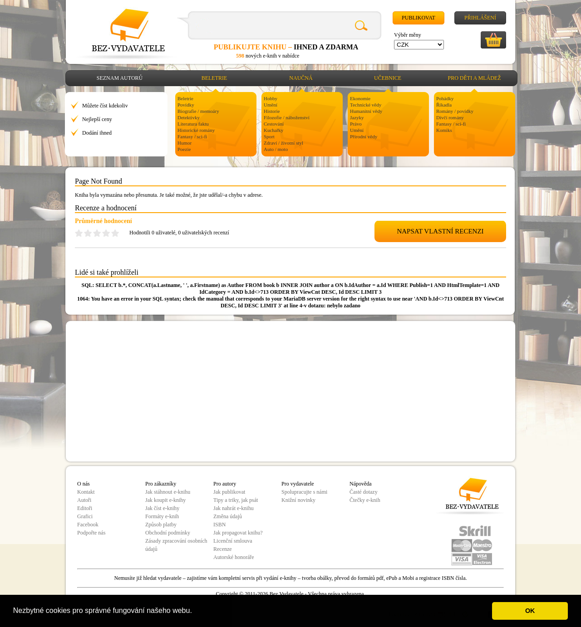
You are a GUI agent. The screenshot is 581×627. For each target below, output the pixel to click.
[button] (195, 611)
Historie (272, 111)
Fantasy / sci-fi (192, 136)
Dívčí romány (450, 117)
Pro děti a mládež (474, 78)
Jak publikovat (229, 492)
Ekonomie (360, 98)
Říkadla (444, 104)
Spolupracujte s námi (304, 492)
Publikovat (418, 18)
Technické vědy (365, 104)
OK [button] (530, 610)
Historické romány (196, 130)
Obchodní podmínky (167, 533)
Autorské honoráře (233, 557)
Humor (184, 143)
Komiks (444, 130)
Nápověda (361, 484)
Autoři (84, 500)
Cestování (274, 123)
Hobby (270, 98)
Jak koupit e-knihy (165, 500)
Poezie (184, 149)
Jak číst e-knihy (162, 508)
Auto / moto (276, 149)
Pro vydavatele (297, 484)
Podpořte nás (91, 533)
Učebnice (387, 78)
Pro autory (224, 484)
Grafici (85, 516)
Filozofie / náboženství (287, 117)
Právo (356, 123)
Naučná (300, 78)
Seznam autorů (120, 78)
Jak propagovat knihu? (238, 533)
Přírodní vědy (363, 136)
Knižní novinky (298, 500)
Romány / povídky (454, 111)
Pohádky (445, 98)
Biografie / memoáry (198, 111)
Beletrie (214, 78)
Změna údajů (227, 516)
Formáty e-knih (162, 516)
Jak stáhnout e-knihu (167, 492)
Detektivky (188, 117)
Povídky (185, 104)
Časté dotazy (364, 492)
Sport (269, 136)
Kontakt (86, 492)
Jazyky (357, 117)
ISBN (219, 524)
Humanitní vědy (366, 111)
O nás (83, 484)
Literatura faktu (193, 123)
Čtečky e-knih (365, 500)
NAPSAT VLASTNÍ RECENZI (440, 231)
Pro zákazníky (160, 484)
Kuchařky (273, 130)
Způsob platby (161, 524)
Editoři (84, 508)
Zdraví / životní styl (283, 143)
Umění (270, 104)
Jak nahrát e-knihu (233, 508)
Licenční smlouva (232, 541)
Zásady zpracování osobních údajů (176, 545)
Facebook (87, 524)
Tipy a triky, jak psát (235, 500)
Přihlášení (480, 18)
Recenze (222, 549)
